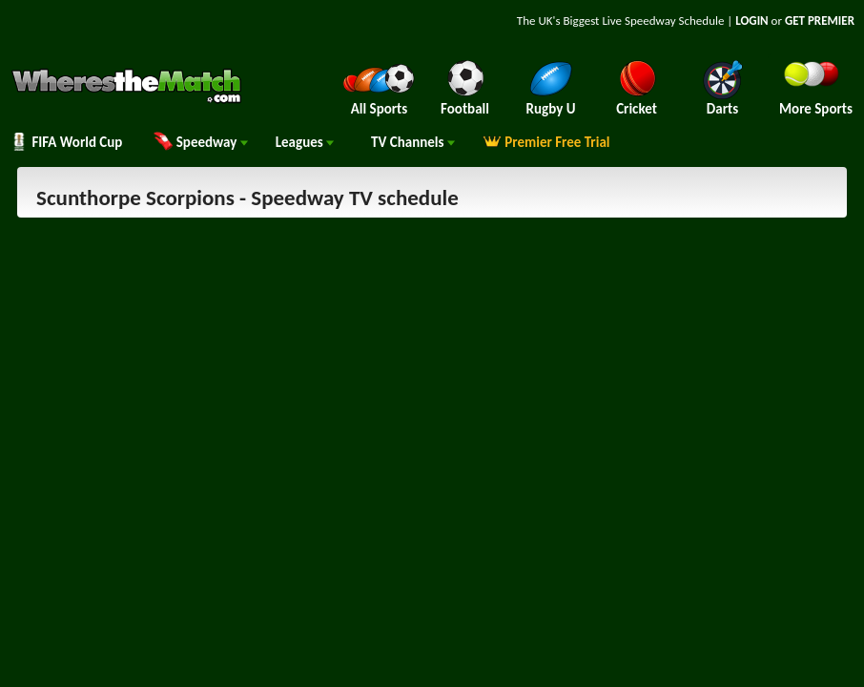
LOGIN (751, 20)
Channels (413, 142)
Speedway (200, 142)
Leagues (305, 142)
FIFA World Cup (66, 142)
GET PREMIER (819, 20)
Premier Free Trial (546, 142)
